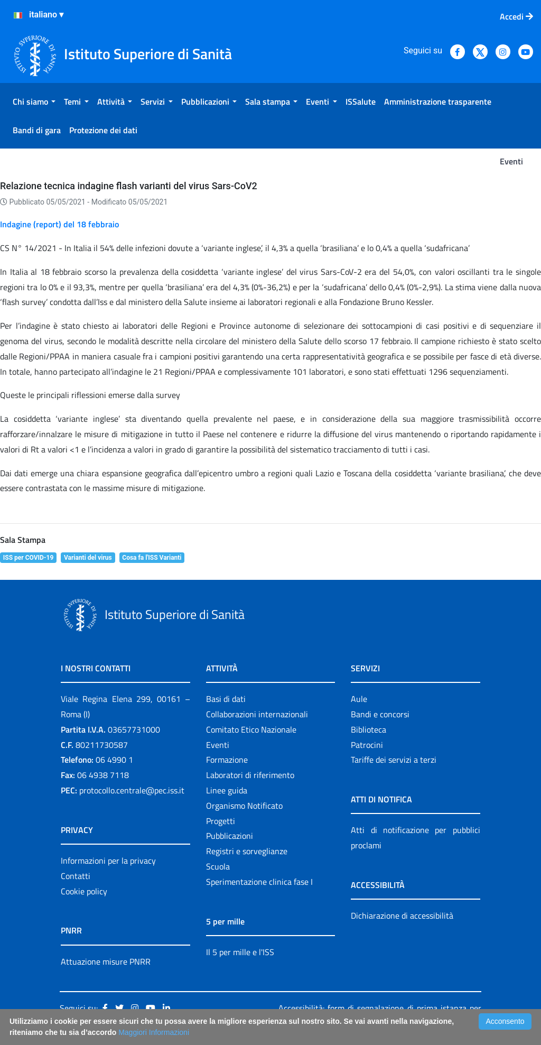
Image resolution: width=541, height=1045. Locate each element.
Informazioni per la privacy (108, 860)
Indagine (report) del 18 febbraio (59, 224)
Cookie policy (84, 891)
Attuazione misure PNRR (106, 961)
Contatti (75, 876)
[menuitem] (34, 101)
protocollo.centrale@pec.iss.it (131, 790)
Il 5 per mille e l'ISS (240, 952)
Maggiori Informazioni (153, 1032)
